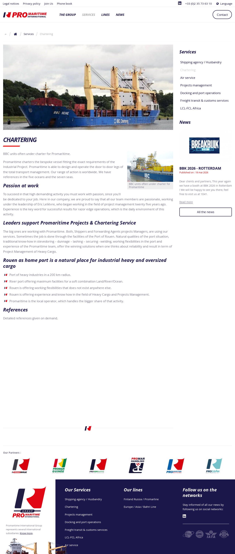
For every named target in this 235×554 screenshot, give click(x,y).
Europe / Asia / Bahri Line (140, 507)
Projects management (196, 85)
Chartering (188, 70)
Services (88, 15)
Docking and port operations (200, 93)
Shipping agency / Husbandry (201, 62)
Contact (222, 15)
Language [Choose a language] (224, 3)
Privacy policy (31, 3)
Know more (26, 533)
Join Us (48, 3)
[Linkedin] (179, 3)
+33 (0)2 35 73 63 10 (198, 3)
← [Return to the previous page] (5, 34)
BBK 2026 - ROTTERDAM (200, 168)
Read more (186, 202)
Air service (187, 78)
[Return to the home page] (15, 34)
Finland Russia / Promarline (141, 499)
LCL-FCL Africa (190, 108)
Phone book (64, 3)
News (120, 15)
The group (67, 15)
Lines (105, 15)
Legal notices (11, 3)
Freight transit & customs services (204, 100)
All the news (205, 212)
